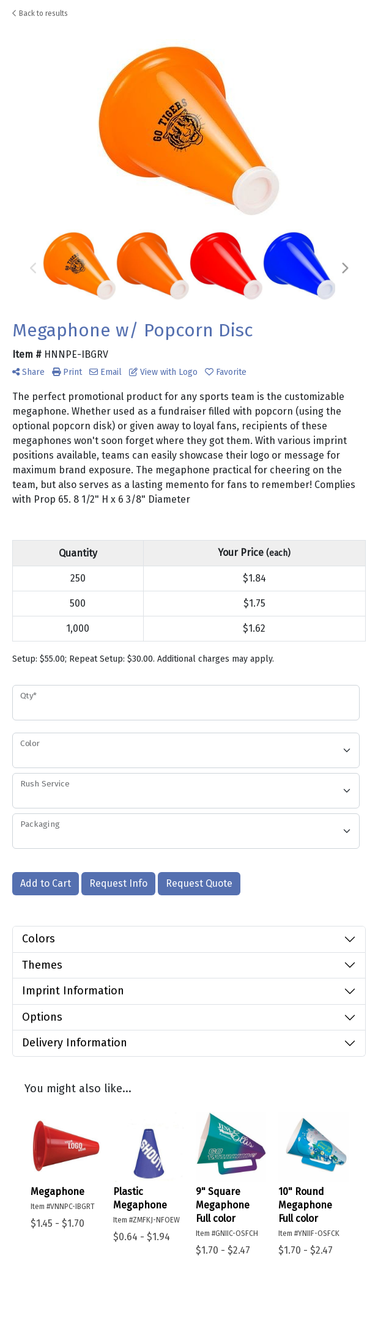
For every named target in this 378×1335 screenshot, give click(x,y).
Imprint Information (73, 990)
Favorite (225, 372)
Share (28, 372)
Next (344, 268)
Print (67, 372)
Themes (42, 965)
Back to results (40, 13)
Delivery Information (74, 1042)
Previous (34, 268)
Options (42, 1017)
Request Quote (199, 883)
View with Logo (163, 372)
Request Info (118, 883)
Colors (38, 938)
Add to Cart (45, 883)
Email (105, 372)
